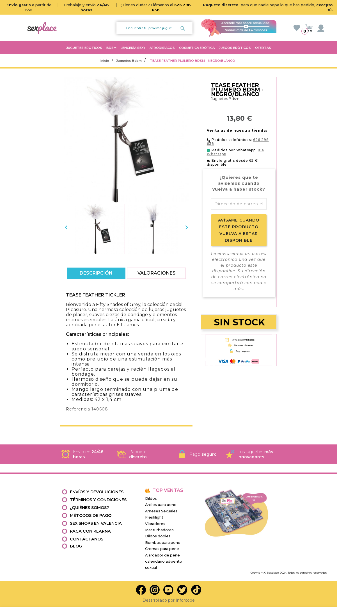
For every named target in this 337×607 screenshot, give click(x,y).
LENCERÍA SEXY (133, 48)
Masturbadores (159, 530)
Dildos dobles (158, 536)
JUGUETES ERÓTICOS (84, 48)
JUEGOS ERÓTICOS (235, 48)
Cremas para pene (162, 549)
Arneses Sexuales (161, 511)
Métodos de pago (90, 515)
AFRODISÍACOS (162, 48)
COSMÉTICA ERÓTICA (197, 48)
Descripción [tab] (96, 273)
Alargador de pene (162, 555)
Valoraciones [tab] (156, 273)
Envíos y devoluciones (96, 491)
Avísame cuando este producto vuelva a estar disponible (238, 230)
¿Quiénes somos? (89, 507)
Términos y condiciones (98, 499)
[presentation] (66, 227)
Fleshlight (154, 517)
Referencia (78, 409)
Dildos (151, 498)
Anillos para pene (160, 505)
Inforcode (185, 600)
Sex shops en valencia (96, 523)
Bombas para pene (162, 542)
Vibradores (155, 524)
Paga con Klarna (90, 531)
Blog (76, 546)
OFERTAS (263, 48)
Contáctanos (86, 539)
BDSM (111, 48)
